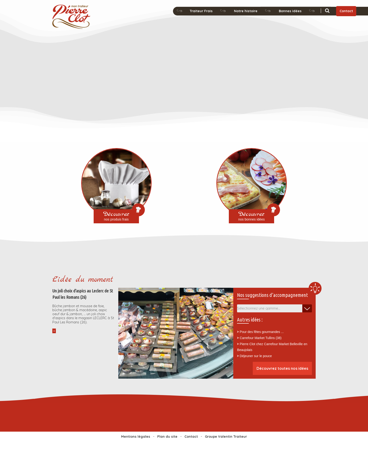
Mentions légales (135, 436)
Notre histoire (245, 11)
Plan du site (167, 436)
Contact (346, 11)
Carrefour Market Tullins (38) (260, 338)
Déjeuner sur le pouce (256, 356)
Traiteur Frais (201, 11)
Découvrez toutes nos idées (282, 368)
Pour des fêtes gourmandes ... (262, 332)
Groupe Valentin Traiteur (226, 436)
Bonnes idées (290, 11)
